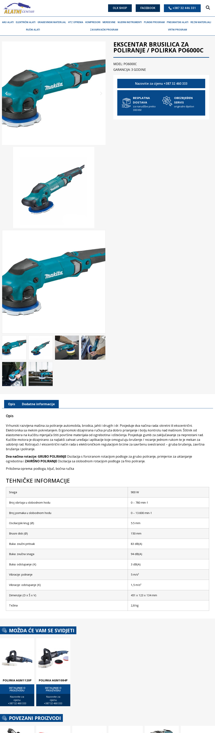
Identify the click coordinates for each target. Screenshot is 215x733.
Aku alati (9, 22)
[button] (208, 7)
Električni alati (26, 22)
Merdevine (110, 22)
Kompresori (93, 22)
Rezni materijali (202, 22)
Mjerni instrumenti (131, 22)
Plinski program (155, 22)
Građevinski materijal (53, 22)
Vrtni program (178, 30)
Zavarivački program (105, 30)
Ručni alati (34, 30)
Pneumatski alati (178, 22)
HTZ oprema (76, 22)
